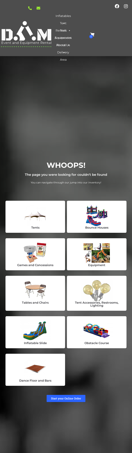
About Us (63, 46)
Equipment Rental (63, 39)
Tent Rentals (63, 24)
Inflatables (63, 17)
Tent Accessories (63, 31)
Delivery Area (63, 53)
